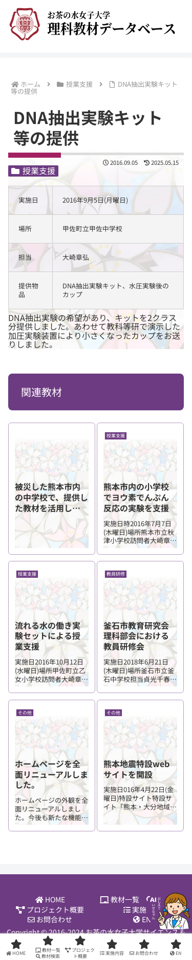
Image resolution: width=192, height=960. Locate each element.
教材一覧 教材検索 (142, 899)
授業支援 (33, 171)
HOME (50, 899)
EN (142, 919)
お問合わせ (50, 919)
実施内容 (142, 910)
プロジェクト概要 (50, 910)
